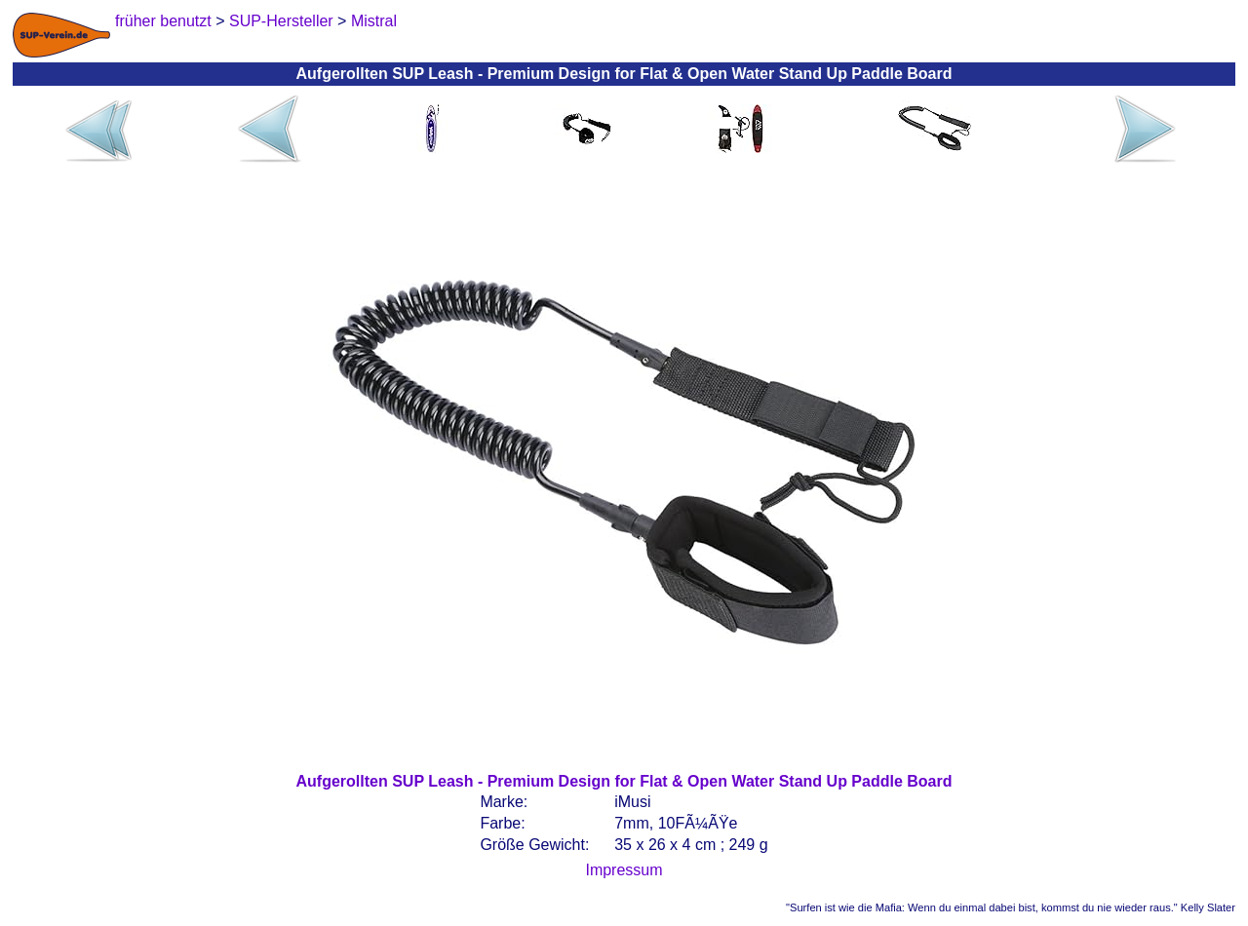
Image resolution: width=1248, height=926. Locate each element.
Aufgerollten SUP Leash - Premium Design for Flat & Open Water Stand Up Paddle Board (624, 781)
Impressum (623, 870)
